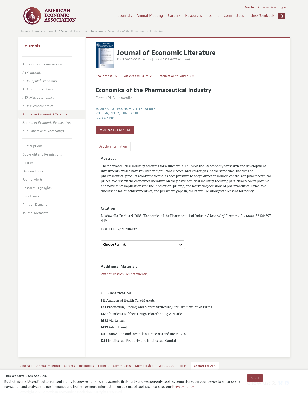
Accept (255, 378)
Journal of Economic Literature (66, 31)
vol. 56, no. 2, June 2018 (117, 113)
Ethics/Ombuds (261, 15)
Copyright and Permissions (42, 154)
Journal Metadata (35, 213)
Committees (234, 15)
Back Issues (31, 196)
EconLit (213, 15)
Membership (252, 7)
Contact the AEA (205, 366)
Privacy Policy (183, 387)
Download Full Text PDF (115, 130)
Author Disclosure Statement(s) (124, 274)
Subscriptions (32, 146)
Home (24, 31)
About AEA (269, 7)
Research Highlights (37, 188)
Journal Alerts (33, 179)
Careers (174, 15)
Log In (282, 7)
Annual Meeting (150, 15)
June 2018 (97, 31)
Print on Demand (35, 205)
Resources (193, 15)
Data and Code (33, 171)
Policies (28, 163)
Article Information (113, 146)
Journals (125, 15)
